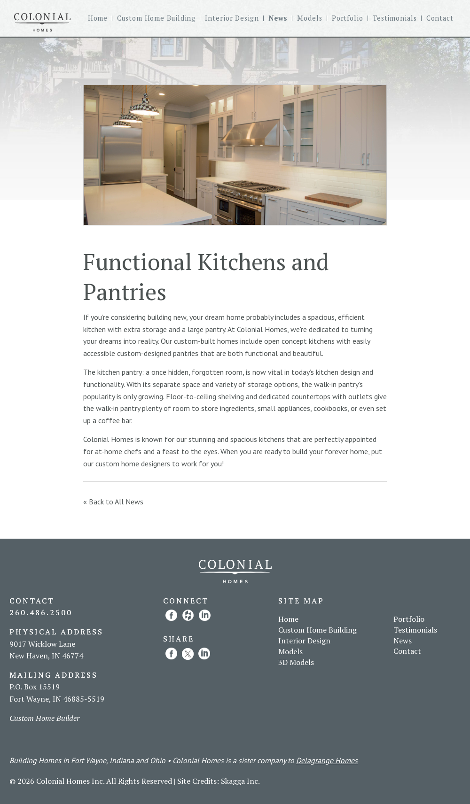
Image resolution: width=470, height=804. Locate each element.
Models (309, 18)
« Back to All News (113, 501)
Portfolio (347, 18)
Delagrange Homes (327, 760)
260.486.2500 (40, 612)
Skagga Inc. (240, 781)
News (278, 18)
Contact (440, 18)
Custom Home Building (156, 18)
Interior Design (232, 18)
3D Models (296, 662)
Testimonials (395, 18)
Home (98, 18)
